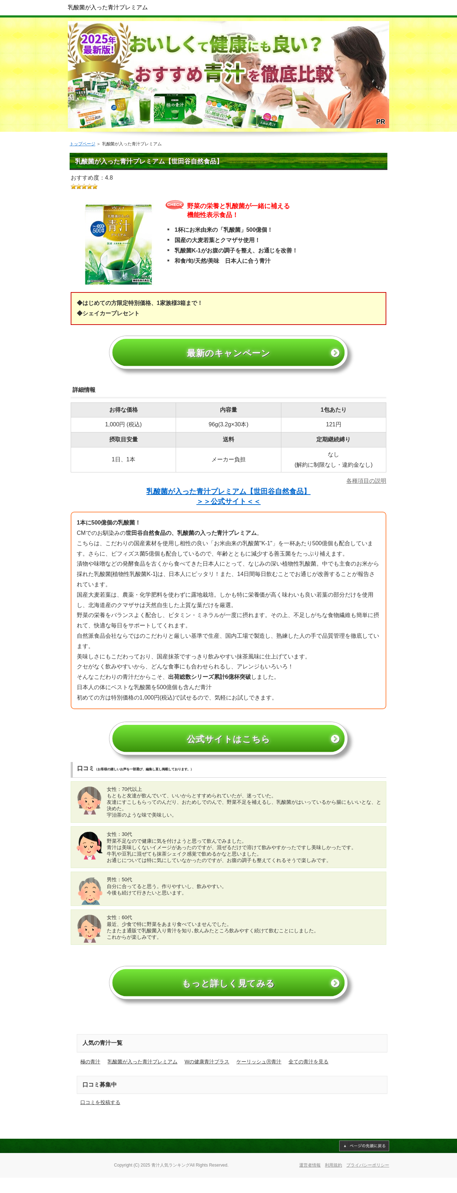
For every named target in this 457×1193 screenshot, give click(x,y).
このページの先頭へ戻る (364, 1161)
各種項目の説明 (366, 486)
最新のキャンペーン (228, 357)
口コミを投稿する (100, 1118)
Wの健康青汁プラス (207, 1077)
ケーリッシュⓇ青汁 (258, 1077)
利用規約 (333, 1180)
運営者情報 (310, 1180)
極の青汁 (90, 1077)
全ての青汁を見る (308, 1077)
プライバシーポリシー (367, 1180)
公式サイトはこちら (228, 748)
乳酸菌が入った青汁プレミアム (108, 7)
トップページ (82, 143)
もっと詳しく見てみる (228, 998)
